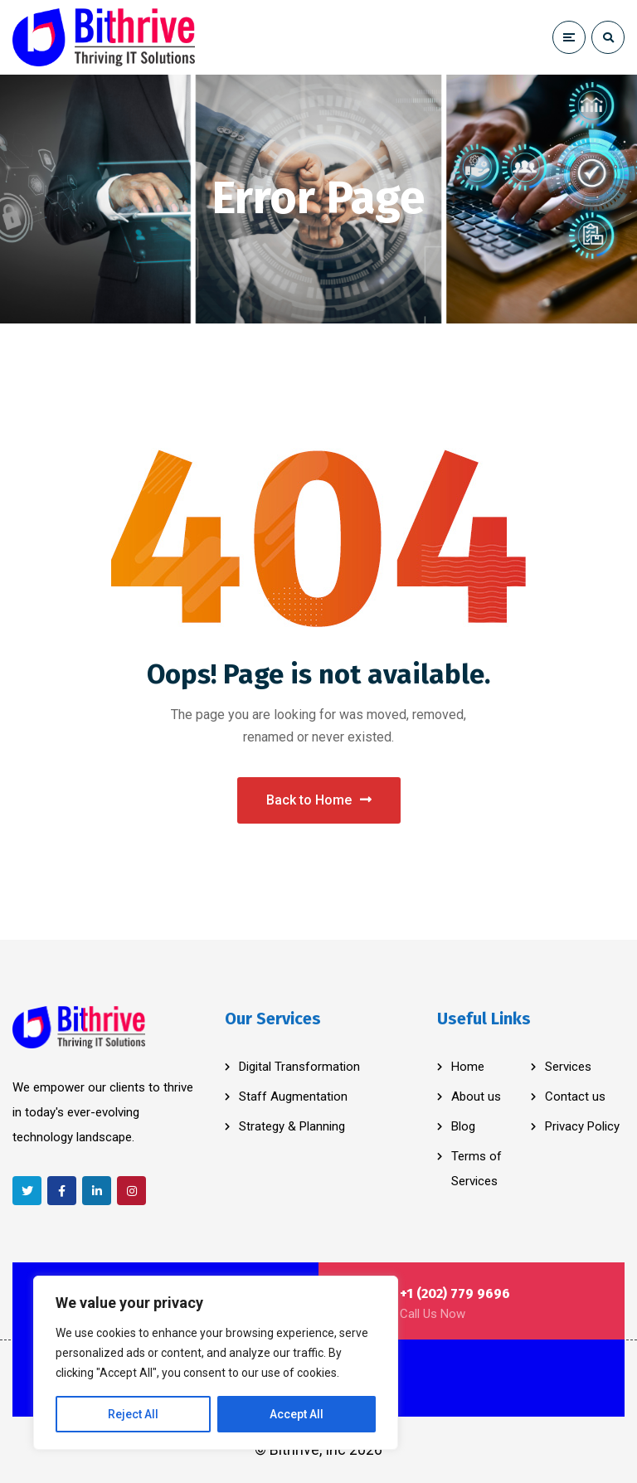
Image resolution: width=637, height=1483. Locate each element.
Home (467, 1066)
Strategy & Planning (292, 1126)
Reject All (133, 1414)
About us (476, 1096)
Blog (463, 1126)
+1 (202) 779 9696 (455, 1293)
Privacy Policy (582, 1126)
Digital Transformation (299, 1066)
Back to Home (319, 800)
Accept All (296, 1414)
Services (568, 1066)
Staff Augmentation (293, 1096)
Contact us (575, 1096)
